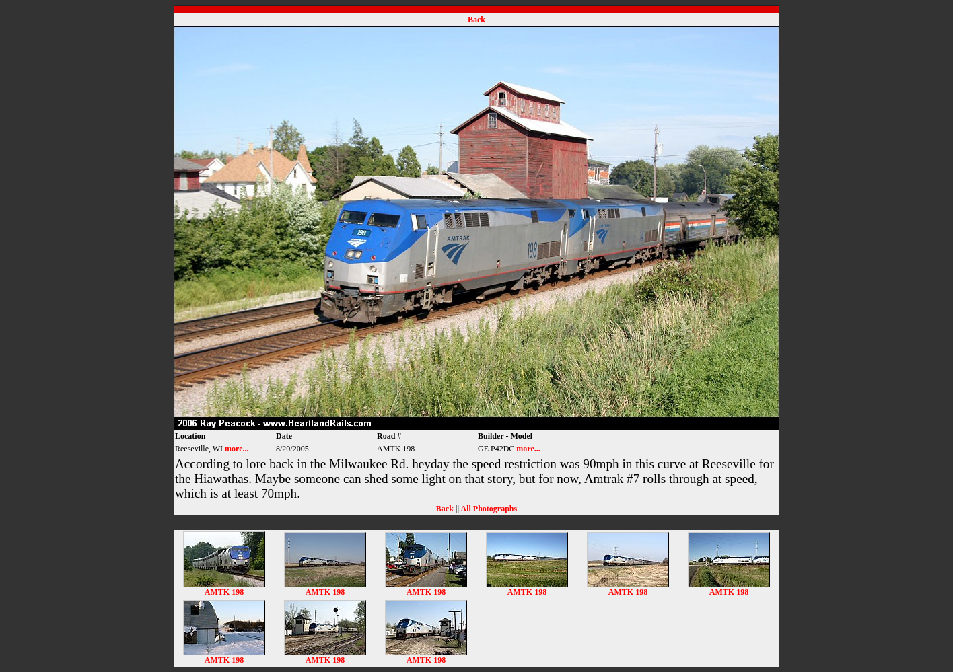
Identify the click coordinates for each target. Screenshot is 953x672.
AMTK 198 (224, 588)
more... (236, 448)
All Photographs (488, 508)
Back (476, 19)
